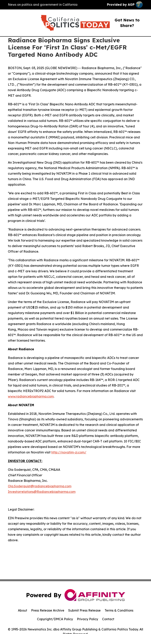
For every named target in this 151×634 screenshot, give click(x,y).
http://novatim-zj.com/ (68, 452)
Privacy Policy (87, 619)
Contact (108, 619)
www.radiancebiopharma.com (31, 396)
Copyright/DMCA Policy (55, 619)
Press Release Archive (47, 610)
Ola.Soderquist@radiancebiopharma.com (39, 486)
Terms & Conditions (119, 610)
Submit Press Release (84, 610)
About (22, 610)
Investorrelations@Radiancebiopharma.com (42, 492)
